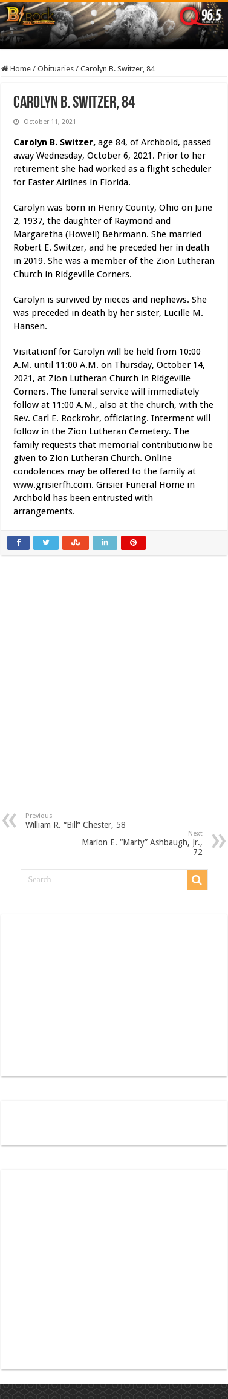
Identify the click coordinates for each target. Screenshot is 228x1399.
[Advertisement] (114, 692)
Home (16, 68)
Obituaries (55, 68)
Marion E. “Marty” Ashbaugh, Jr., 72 (141, 843)
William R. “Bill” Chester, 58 (87, 821)
